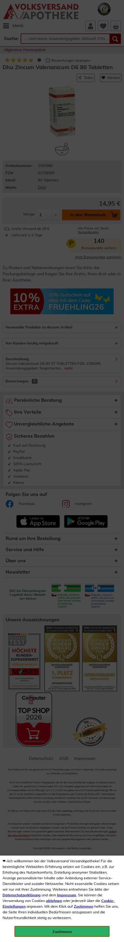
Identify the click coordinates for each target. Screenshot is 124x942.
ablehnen (54, 901)
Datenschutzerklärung (22, 895)
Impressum (66, 895)
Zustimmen (83, 906)
